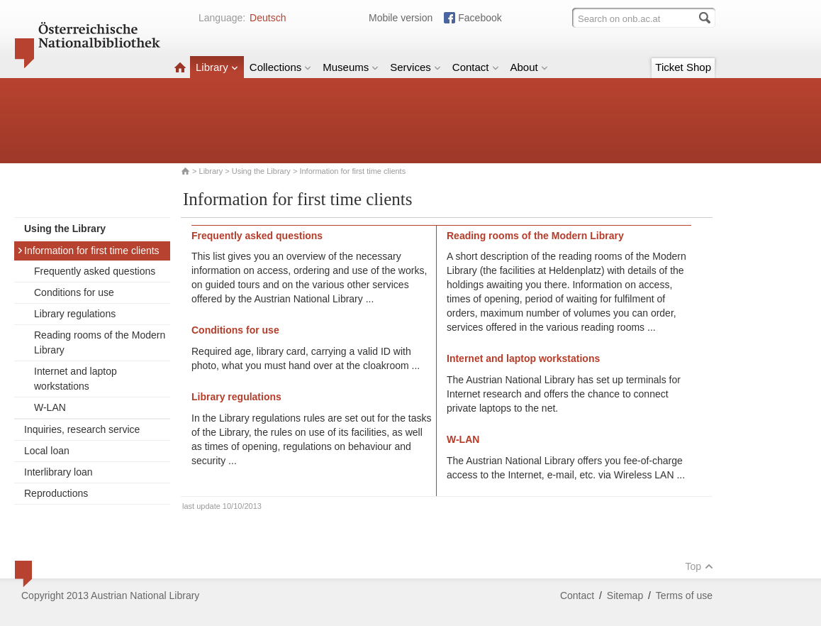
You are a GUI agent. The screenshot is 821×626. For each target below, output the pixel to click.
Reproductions (56, 493)
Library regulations (75, 313)
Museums (351, 67)
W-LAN (50, 407)
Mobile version (400, 17)
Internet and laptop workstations (75, 379)
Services (415, 67)
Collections (280, 67)
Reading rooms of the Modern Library (99, 342)
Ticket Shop (683, 67)
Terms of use (684, 595)
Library (217, 67)
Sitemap (625, 595)
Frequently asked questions (94, 271)
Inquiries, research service (82, 429)
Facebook (479, 17)
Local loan (46, 450)
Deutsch (268, 17)
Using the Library (261, 171)
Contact (475, 67)
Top (699, 566)
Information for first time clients (88, 250)
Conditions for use (74, 292)
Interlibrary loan (58, 472)
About (529, 67)
